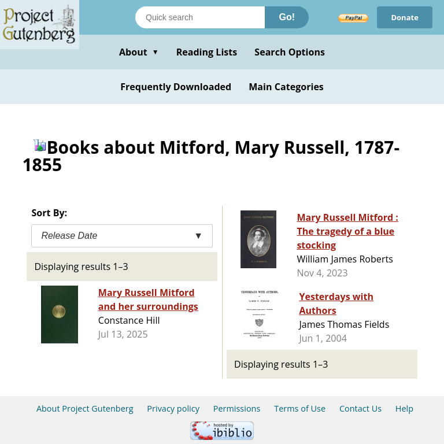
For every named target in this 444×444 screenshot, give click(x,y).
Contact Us (360, 408)
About (139, 52)
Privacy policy (173, 408)
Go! (287, 17)
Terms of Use (299, 408)
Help (404, 408)
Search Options (289, 52)
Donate (405, 17)
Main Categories (286, 86)
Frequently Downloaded (175, 86)
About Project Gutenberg (85, 408)
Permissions (237, 408)
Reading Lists (207, 52)
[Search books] (200, 17)
